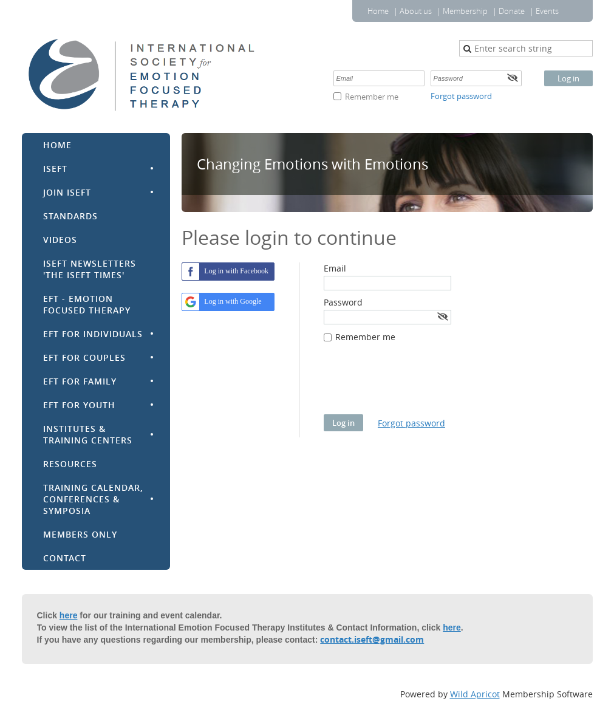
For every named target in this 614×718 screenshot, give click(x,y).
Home (378, 10)
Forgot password (461, 96)
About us (416, 10)
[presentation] (416, 384)
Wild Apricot (475, 694)
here (69, 615)
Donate (512, 10)
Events (547, 10)
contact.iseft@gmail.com (372, 639)
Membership (465, 10)
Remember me (371, 96)
